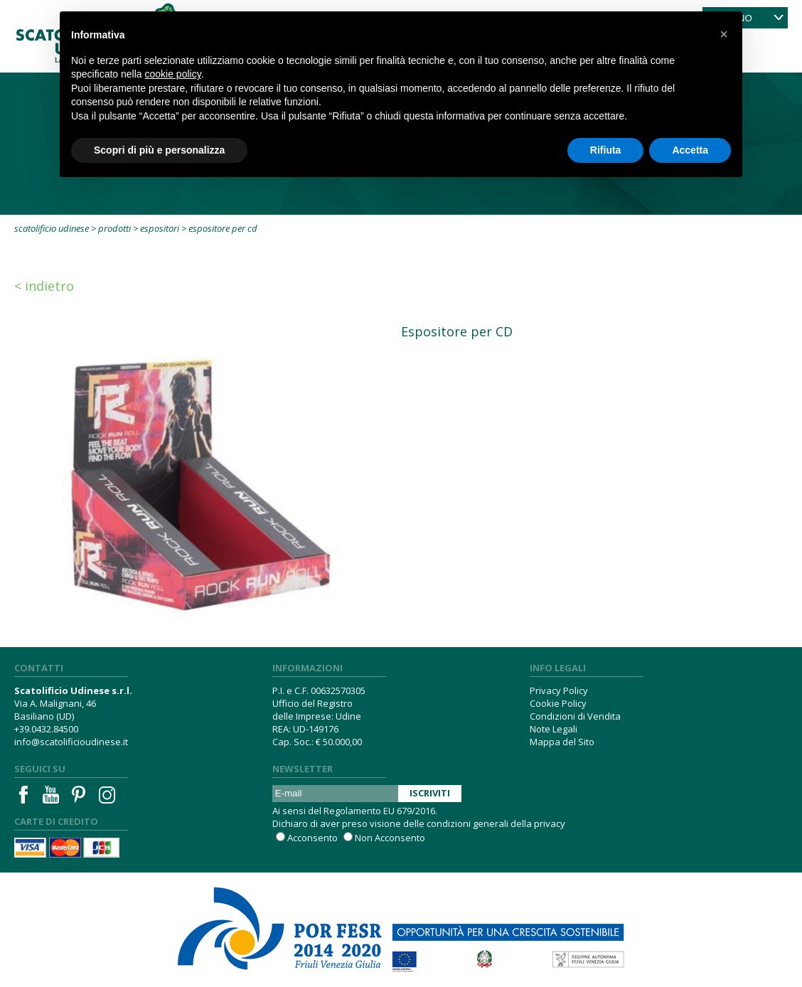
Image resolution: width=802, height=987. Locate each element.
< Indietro (44, 285)
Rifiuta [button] (605, 150)
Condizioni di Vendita (575, 716)
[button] (723, 34)
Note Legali (553, 728)
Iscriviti (430, 792)
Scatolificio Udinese (51, 228)
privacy (549, 823)
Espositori (159, 228)
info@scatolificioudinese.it (71, 741)
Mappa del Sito (562, 741)
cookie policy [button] (173, 74)
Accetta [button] (690, 150)
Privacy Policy (559, 690)
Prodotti (114, 228)
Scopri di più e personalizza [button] (159, 150)
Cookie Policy (558, 703)
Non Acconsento (390, 837)
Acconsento (312, 837)
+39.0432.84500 (46, 728)
